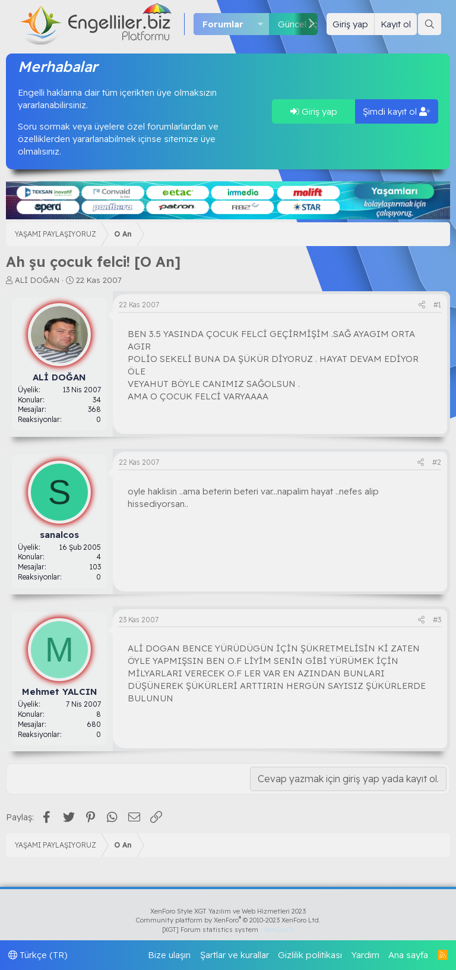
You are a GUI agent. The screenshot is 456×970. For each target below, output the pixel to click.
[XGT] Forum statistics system (228, 929)
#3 (437, 619)
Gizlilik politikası (310, 954)
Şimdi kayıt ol (396, 111)
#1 (437, 304)
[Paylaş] (421, 305)
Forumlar (222, 24)
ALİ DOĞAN (37, 280)
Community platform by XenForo (228, 920)
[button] (260, 24)
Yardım (365, 954)
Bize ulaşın (169, 954)
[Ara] (429, 24)
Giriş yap (313, 111)
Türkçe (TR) (38, 954)
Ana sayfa (408, 954)
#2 (436, 462)
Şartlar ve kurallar (234, 954)
